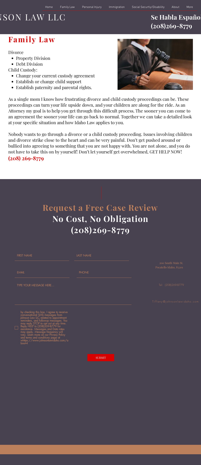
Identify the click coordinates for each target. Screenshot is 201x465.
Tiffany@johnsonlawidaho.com (175, 301)
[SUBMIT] (100, 357)
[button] (68, 8)
